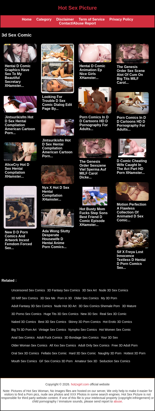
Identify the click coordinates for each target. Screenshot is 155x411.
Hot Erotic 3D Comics (117, 322)
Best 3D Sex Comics (52, 322)
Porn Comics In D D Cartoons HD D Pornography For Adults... (93, 123)
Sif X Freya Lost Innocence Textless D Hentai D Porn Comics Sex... (131, 259)
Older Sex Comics (86, 298)
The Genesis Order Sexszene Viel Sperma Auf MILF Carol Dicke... (92, 169)
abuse (118, 401)
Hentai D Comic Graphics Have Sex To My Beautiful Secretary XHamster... (18, 75)
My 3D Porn (109, 298)
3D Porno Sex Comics (26, 314)
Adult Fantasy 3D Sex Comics (31, 306)
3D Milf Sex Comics (24, 298)
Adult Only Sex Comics (93, 345)
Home (26, 19)
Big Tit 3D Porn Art (23, 329)
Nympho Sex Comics (82, 329)
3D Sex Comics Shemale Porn (99, 306)
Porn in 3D (64, 298)
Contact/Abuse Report (77, 23)
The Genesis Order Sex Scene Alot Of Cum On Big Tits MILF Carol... (131, 74)
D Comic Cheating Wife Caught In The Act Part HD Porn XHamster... (132, 167)
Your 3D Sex (109, 337)
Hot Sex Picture (77, 8)
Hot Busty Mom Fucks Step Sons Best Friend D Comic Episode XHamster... (93, 217)
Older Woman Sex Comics (29, 345)
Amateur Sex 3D (86, 361)
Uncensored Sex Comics (28, 290)
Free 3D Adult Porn (125, 345)
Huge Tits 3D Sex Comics (61, 314)
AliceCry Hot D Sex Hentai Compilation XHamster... (17, 170)
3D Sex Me (47, 298)
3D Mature (129, 306)
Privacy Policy (121, 19)
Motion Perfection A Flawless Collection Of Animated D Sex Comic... (131, 212)
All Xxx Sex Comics (63, 345)
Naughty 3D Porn (109, 353)
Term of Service (92, 19)
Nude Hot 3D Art (65, 306)
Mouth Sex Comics (24, 361)
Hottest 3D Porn (135, 353)
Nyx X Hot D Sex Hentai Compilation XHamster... (55, 193)
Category (43, 19)
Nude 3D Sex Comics (113, 290)
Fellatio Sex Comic (54, 353)
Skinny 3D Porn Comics (84, 322)
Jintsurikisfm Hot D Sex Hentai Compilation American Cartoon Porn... (20, 125)
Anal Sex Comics (23, 337)
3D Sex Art (89, 290)
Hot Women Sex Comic (115, 329)
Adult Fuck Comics (49, 337)
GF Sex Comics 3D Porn (55, 361)
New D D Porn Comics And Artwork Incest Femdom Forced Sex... (18, 240)
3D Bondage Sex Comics (81, 337)
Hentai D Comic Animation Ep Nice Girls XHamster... (92, 72)
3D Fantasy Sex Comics (63, 290)
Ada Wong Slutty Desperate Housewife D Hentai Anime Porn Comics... (56, 239)
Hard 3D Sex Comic (82, 353)
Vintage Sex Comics (52, 329)
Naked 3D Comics (23, 322)
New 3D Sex (89, 314)
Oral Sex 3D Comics (25, 353)
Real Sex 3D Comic (113, 314)
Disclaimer (65, 19)
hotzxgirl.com (80, 384)
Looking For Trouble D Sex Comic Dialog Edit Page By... (57, 102)
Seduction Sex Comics (114, 361)
